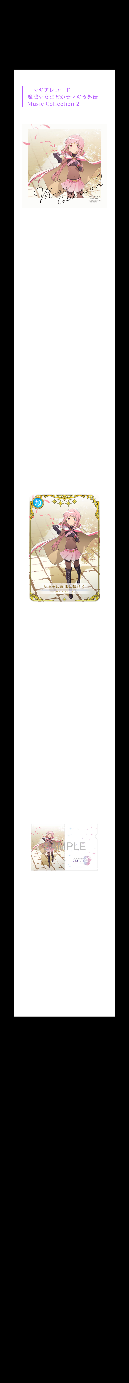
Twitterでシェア (33, 1001)
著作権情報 (39, 1352)
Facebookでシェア (54, 1001)
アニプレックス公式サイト (79, 1352)
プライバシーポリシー (81, 1345)
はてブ (96, 1001)
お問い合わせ (43, 1345)
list (64, 1035)
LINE (74, 1001)
